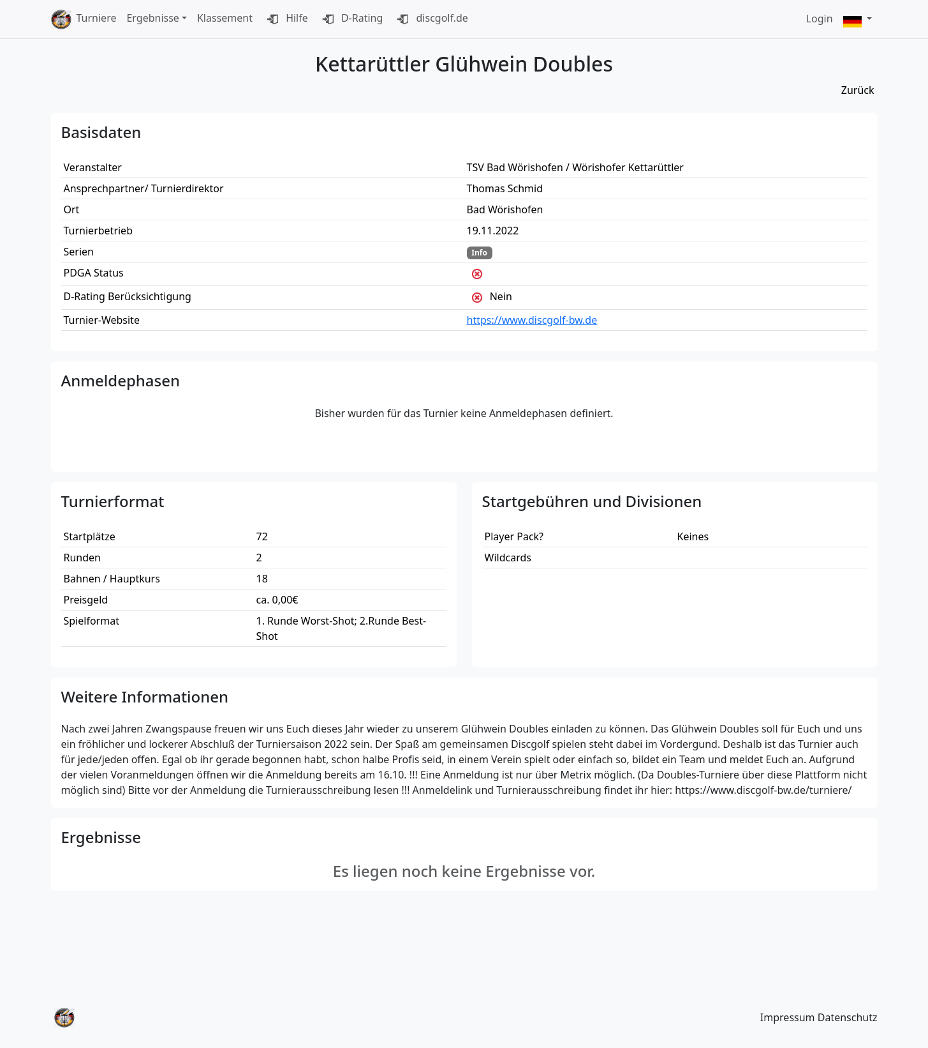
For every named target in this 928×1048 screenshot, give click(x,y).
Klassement (225, 18)
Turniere (97, 18)
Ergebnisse (152, 18)
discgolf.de (430, 19)
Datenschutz (848, 1017)
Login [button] (819, 18)
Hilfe (285, 19)
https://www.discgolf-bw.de (532, 320)
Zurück (857, 90)
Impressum (787, 1017)
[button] (858, 19)
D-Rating (350, 19)
